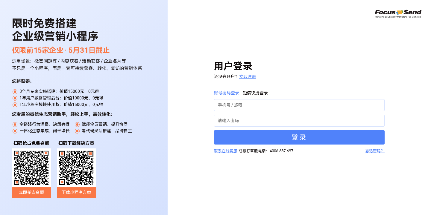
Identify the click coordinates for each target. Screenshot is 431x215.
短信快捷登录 (255, 92)
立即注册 (247, 76)
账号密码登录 (226, 92)
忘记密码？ (375, 151)
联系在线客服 (225, 151)
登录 (299, 137)
